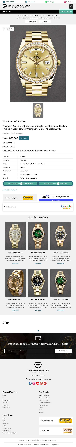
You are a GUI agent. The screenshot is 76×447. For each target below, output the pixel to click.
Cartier (41, 410)
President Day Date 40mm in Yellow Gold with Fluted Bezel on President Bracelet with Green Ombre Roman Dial (60, 305)
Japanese (55, 445)
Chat (4, 418)
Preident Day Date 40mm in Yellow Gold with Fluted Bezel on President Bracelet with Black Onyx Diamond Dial (38, 305)
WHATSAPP (55, 183)
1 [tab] (38, 330)
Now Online (30, 2)
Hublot (41, 412)
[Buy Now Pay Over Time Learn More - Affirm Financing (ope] (56, 197)
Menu (8, 11)
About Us (66, 11)
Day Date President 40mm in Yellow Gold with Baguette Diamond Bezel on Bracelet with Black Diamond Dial (60, 259)
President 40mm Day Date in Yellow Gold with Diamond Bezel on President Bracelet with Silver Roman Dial (15, 259)
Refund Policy (7, 430)
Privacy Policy (7, 428)
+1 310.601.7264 (9, 2)
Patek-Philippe (43, 400)
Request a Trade (9, 146)
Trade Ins (5, 403)
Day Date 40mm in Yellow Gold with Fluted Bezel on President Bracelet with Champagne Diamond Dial (15, 305)
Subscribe (63, 351)
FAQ (4, 421)
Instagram (68, 2)
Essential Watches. (38, 440)
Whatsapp (49, 2)
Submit (71, 6)
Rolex (41, 407)
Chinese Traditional (41, 445)
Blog (4, 426)
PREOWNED (8, 29)
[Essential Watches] (16, 6)
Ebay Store (6, 400)
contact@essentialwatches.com (38, 379)
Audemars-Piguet (44, 398)
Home (4, 395)
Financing (6, 423)
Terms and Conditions (9, 433)
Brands (5, 398)
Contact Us (6, 407)
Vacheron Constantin (45, 403)
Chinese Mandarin (24, 445)
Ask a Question (8, 143)
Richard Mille (43, 405)
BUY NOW (24, 138)
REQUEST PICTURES (10, 190)
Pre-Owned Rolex (15, 253)
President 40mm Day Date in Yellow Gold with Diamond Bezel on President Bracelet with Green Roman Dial (38, 259)
